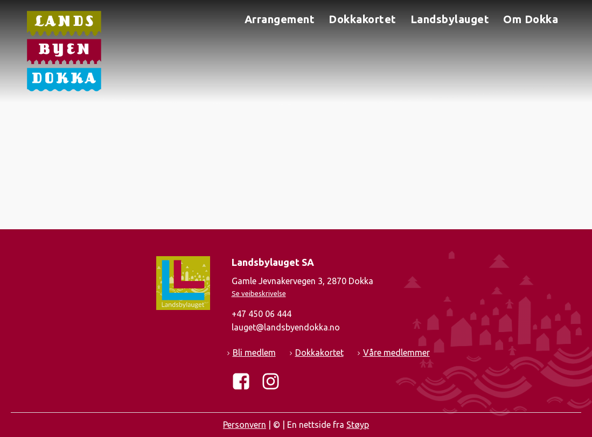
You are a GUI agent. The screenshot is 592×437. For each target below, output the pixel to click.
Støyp (357, 424)
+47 (261, 314)
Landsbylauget (450, 19)
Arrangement (280, 19)
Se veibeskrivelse (259, 293)
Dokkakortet (362, 19)
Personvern (244, 424)
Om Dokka (530, 19)
